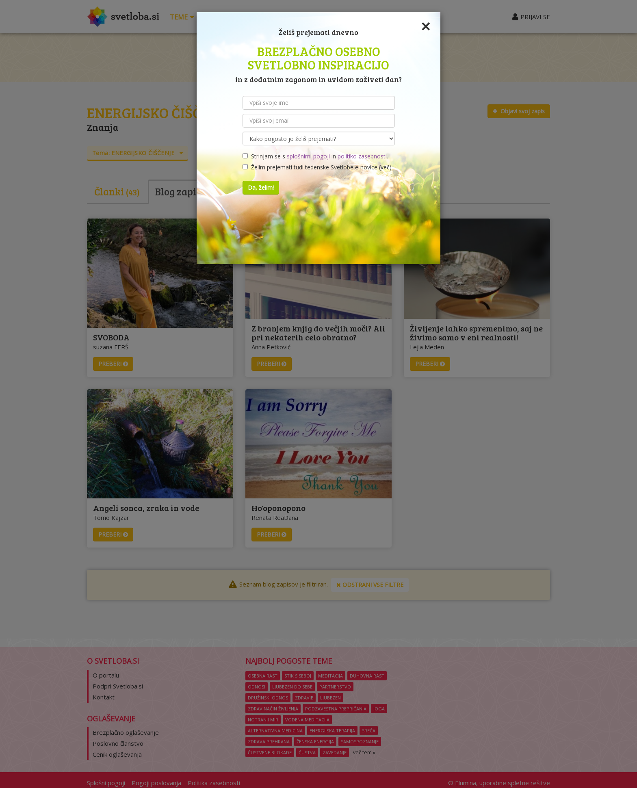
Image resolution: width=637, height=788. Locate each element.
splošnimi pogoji (308, 156)
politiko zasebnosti (362, 156)
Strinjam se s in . (315, 156)
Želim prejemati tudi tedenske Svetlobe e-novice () (317, 167)
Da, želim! (261, 187)
